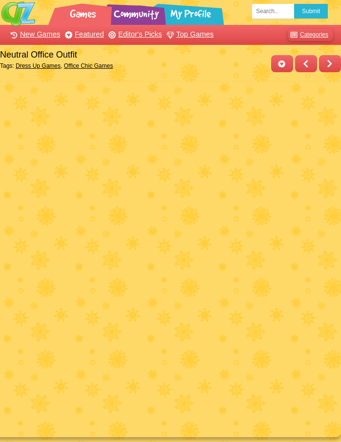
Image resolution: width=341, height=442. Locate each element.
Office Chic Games (88, 65)
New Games (34, 34)
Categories (308, 35)
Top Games (189, 34)
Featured (83, 34)
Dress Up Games (38, 65)
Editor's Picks (134, 34)
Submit (311, 11)
